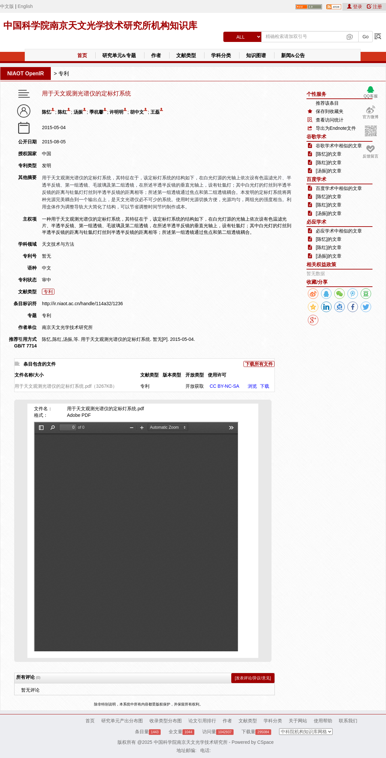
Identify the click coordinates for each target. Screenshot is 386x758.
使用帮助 (323, 720)
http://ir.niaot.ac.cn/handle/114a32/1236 (82, 303)
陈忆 (46, 112)
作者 (156, 55)
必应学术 (316, 222)
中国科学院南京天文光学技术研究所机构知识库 (100, 25)
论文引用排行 (202, 720)
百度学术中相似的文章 (339, 188)
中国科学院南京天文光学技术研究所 (191, 742)
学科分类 (221, 55)
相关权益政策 (321, 264)
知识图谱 (256, 55)
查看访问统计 (329, 120)
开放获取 (194, 386)
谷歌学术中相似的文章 (339, 145)
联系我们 (348, 720)
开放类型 (194, 375)
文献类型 (186, 55)
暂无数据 (315, 273)
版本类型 (172, 375)
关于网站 (298, 720)
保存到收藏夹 (329, 111)
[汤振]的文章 (328, 170)
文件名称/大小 (29, 375)
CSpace (265, 742)
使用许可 (217, 375)
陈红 (62, 112)
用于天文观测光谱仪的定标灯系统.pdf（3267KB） (66, 386)
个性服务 (316, 94)
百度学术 (316, 179)
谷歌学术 (316, 136)
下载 (264, 386)
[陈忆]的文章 (328, 154)
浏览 (252, 386)
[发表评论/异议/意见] (253, 678)
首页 (82, 55)
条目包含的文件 (39, 364)
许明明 (116, 112)
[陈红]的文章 (328, 162)
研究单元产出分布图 (122, 720)
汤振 (78, 112)
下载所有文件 (259, 364)
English (25, 6)
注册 (374, 6)
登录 (355, 6)
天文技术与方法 (58, 244)
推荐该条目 (327, 103)
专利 (63, 73)
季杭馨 (96, 112)
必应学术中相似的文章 (339, 231)
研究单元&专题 (119, 55)
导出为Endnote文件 (336, 128)
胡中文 (137, 112)
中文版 (7, 6)
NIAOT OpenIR (25, 73)
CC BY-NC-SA (224, 386)
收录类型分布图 (165, 720)
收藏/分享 (317, 282)
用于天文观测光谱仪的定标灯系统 (86, 93)
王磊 (155, 112)
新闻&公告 (293, 55)
